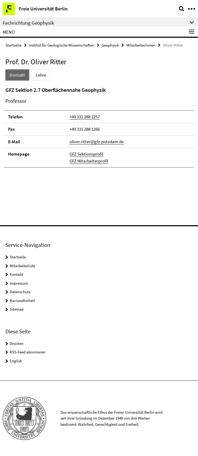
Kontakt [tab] (17, 75)
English (16, 360)
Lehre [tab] (41, 75)
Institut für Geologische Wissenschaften (61, 45)
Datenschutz (20, 291)
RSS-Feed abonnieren (27, 352)
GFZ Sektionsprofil (86, 154)
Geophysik (110, 45)
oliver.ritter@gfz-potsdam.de (96, 142)
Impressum (19, 283)
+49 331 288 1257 (84, 117)
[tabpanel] (99, 127)
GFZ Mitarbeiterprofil (88, 161)
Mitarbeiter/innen (140, 45)
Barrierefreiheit (22, 300)
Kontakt (16, 274)
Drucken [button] (16, 343)
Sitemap (17, 309)
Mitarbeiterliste (22, 265)
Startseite (13, 45)
